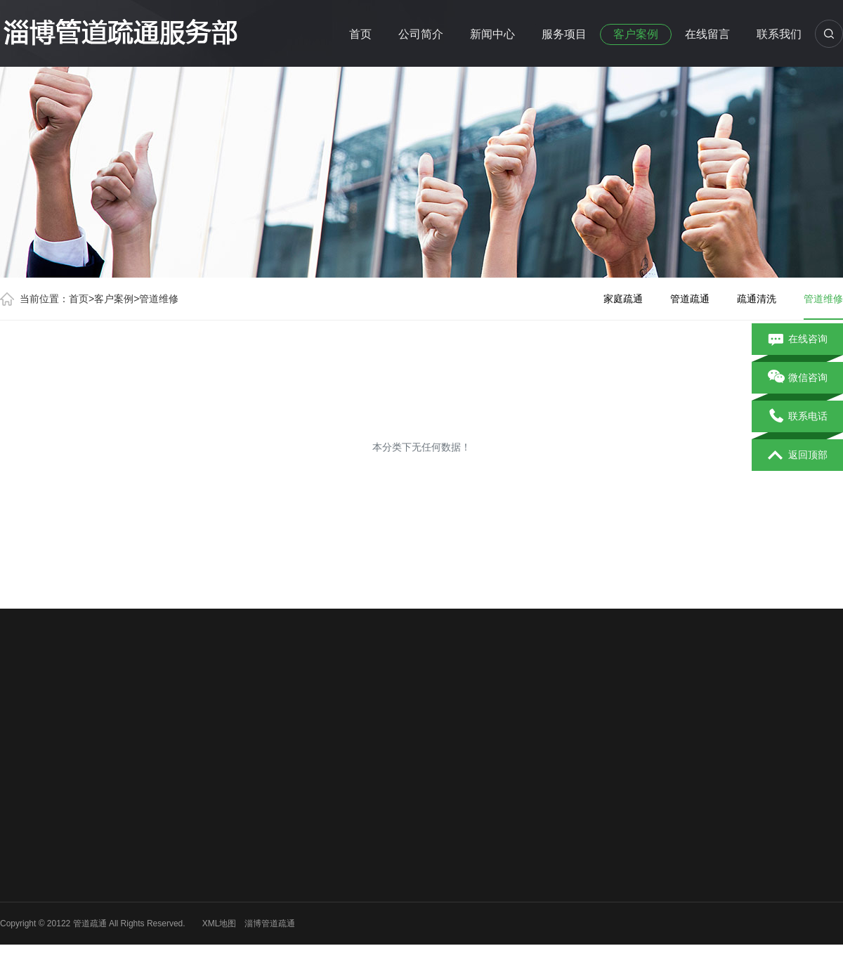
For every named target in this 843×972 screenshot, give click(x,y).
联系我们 (779, 34)
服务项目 (564, 34)
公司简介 (420, 34)
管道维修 (158, 298)
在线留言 (707, 34)
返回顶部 (798, 455)
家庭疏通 (623, 298)
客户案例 (635, 34)
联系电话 (798, 416)
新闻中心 (492, 34)
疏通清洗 (756, 298)
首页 (360, 34)
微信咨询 (798, 378)
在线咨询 (798, 339)
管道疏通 (690, 298)
